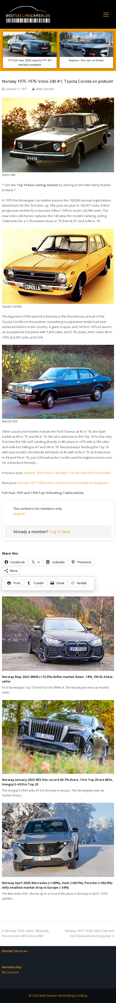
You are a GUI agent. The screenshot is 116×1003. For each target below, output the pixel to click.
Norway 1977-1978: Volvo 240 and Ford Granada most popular (63, 483)
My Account (10, 972)
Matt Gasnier (45, 89)
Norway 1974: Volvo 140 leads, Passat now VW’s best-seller (67, 473)
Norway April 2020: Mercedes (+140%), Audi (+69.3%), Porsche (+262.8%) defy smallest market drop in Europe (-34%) (57, 885)
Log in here (59, 531)
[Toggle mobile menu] (106, 14)
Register (19, 513)
